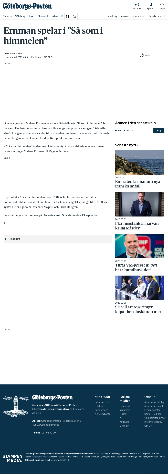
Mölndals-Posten (114, 456)
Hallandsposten (144, 453)
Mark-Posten (84, 456)
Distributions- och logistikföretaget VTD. (52, 460)
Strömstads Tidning (156, 456)
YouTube (124, 421)
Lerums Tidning (71, 456)
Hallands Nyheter (129, 453)
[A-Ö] (68, 16)
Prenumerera (102, 402)
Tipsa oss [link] (125, 16)
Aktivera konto (103, 413)
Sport (32, 16)
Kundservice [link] (139, 16)
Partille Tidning (129, 456)
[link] (27, 6)
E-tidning (100, 406)
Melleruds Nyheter (98, 456)
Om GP (148, 425)
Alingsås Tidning (101, 453)
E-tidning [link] (112, 16)
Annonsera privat (153, 406)
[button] (74, 16)
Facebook (125, 406)
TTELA (28, 460)
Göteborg (20, 16)
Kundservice (101, 410)
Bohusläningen (115, 453)
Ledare (54, 16)
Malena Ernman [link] (124, 130)
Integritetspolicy (153, 421)
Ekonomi (43, 16)
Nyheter (7, 16)
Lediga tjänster (152, 410)
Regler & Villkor (152, 413)
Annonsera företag (154, 402)
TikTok (123, 413)
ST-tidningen (141, 456)
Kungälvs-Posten (56, 456)
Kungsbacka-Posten (40, 456)
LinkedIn (124, 425)
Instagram (125, 410)
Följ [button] (159, 130)
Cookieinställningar (154, 417)
